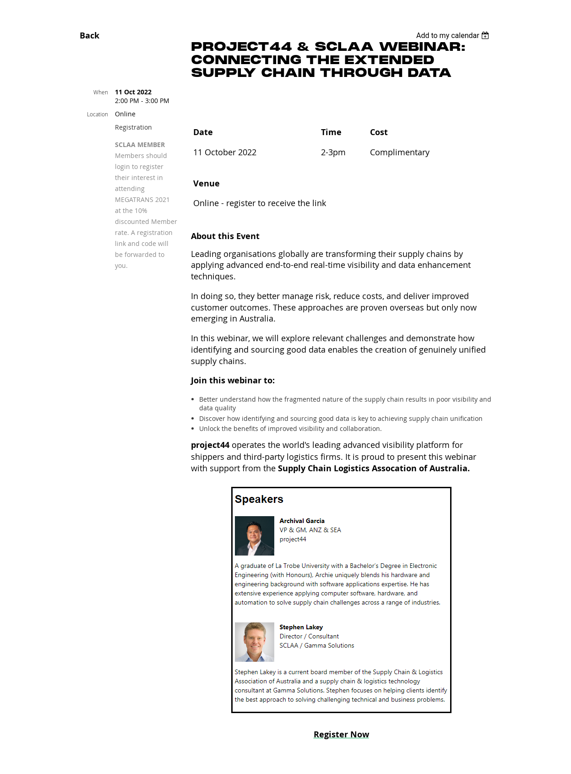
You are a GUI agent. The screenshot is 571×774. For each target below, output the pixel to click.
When (100, 92)
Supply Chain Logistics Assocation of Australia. (374, 468)
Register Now (341, 734)
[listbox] (454, 35)
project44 (210, 445)
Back (89, 35)
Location (97, 114)
